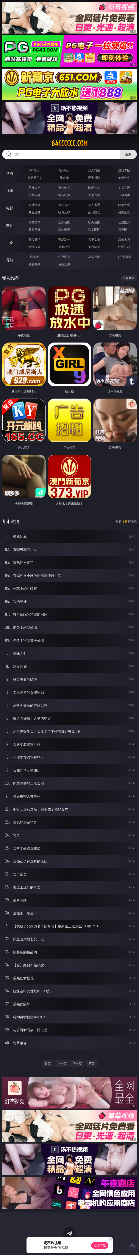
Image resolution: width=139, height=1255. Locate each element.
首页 (48, 1064)
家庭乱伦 (64, 239)
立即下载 (100, 1245)
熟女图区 (94, 229)
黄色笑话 (94, 247)
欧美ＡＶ (94, 187)
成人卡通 (94, 205)
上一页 (62, 1064)
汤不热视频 (124, 257)
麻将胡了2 (34, 177)
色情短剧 (64, 264)
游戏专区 (124, 170)
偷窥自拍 (34, 222)
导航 (9, 259)
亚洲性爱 (34, 205)
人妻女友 (94, 239)
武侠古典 (124, 239)
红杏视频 (34, 264)
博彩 (9, 173)
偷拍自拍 (64, 205)
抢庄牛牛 (124, 177)
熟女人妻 (34, 195)
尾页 (91, 1064)
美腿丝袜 (34, 229)
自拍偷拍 (64, 187)
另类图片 (124, 229)
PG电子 (34, 170)
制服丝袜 (34, 212)
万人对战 (94, 170)
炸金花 (64, 177)
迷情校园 (34, 247)
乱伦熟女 (94, 212)
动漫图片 (124, 222)
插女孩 (34, 257)
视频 (9, 190)
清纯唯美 (64, 229)
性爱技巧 (124, 247)
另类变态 (124, 212)
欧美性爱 (124, 205)
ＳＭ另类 (124, 195)
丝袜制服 (64, 195)
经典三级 (64, 212)
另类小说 (64, 247)
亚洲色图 (64, 222)
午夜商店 (64, 257)
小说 (9, 242)
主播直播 (94, 195)
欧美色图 (94, 222)
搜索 (128, 154)
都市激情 (34, 239)
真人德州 (64, 170)
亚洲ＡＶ (34, 187)
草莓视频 (94, 257)
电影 (9, 208)
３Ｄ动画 (124, 187)
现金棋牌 (94, 177)
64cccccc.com (69, 143)
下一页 (77, 1064)
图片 (9, 225)
